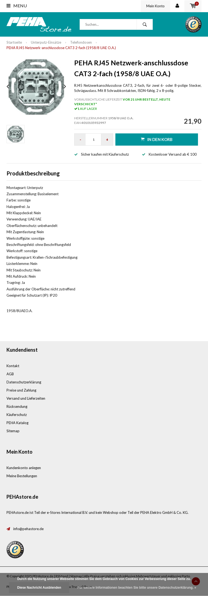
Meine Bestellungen (21, 476)
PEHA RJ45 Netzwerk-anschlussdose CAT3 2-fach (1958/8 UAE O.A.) (61, 48)
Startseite (14, 42)
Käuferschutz (16, 414)
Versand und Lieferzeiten (25, 398)
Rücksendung (16, 406)
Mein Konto (155, 6)
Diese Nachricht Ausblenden (39, 587)
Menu (16, 5)
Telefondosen (81, 42)
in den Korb (157, 139)
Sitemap (13, 431)
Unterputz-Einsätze (46, 42)
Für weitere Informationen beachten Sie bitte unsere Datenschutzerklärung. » (136, 587)
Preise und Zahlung (21, 390)
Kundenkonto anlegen (23, 468)
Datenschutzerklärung (23, 382)
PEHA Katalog (17, 423)
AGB (10, 374)
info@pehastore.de (28, 529)
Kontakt (12, 366)
